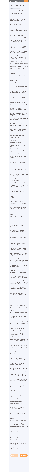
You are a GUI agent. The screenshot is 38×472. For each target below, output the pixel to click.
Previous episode (15, 455)
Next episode (23, 455)
